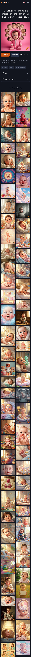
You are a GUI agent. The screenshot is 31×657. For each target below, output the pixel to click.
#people (4, 67)
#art (11, 67)
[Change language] (24, 2)
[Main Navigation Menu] (28, 2)
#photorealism (20, 67)
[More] (21, 55)
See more (13, 62)
